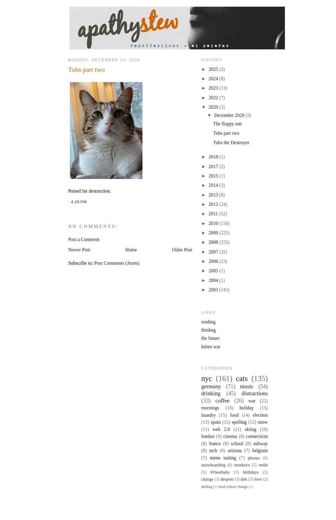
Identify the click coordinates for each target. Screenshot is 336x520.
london (208, 436)
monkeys (242, 464)
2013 (214, 194)
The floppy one (227, 123)
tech (213, 450)
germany (211, 386)
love (258, 479)
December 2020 (230, 115)
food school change (233, 487)
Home (131, 249)
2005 (214, 270)
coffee (222, 400)
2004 (214, 280)
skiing (250, 429)
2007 (214, 251)
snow (263, 422)
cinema (230, 436)
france (215, 443)
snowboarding (213, 464)
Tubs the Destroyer (231, 142)
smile (263, 464)
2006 (214, 261)
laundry (208, 415)
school (237, 443)
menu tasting (223, 457)
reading (208, 321)
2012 (214, 204)
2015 (214, 175)
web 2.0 (221, 429)
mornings (210, 407)
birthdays (251, 472)
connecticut (257, 436)
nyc (206, 378)
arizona (235, 450)
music (247, 386)
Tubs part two (86, 69)
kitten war (210, 346)
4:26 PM (79, 202)
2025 (214, 69)
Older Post (182, 249)
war (252, 400)
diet (244, 479)
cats (242, 378)
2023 (214, 88)
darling (206, 487)
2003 (214, 289)
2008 (214, 242)
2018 (214, 156)
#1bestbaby (220, 472)
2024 (214, 78)
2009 (214, 232)
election (260, 415)
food (234, 415)
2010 (214, 223)
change (207, 479)
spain (216, 422)
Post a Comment (84, 239)
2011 (214, 213)
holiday (247, 407)
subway (260, 443)
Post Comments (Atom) (116, 263)
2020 (214, 107)
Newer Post (79, 249)
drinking (211, 393)
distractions (255, 393)
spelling (239, 422)
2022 (214, 97)
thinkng (208, 330)
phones (254, 457)
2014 (214, 185)
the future (210, 338)
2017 (214, 166)
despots (226, 479)
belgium (260, 450)
